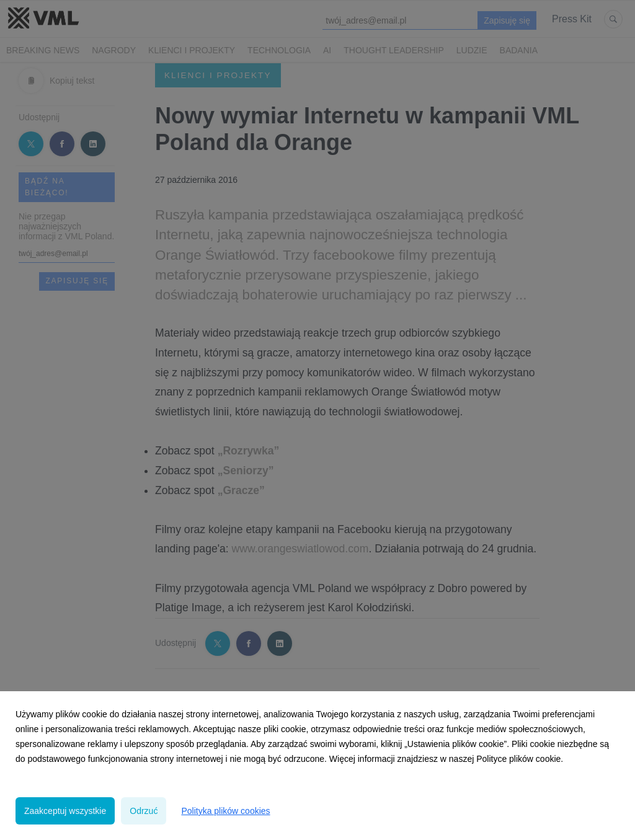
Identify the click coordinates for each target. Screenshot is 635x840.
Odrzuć (144, 811)
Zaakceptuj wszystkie (65, 811)
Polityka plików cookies (225, 811)
